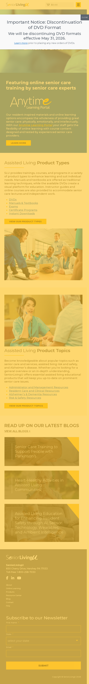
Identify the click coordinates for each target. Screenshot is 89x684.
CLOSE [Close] (85, 17)
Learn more (21, 43)
